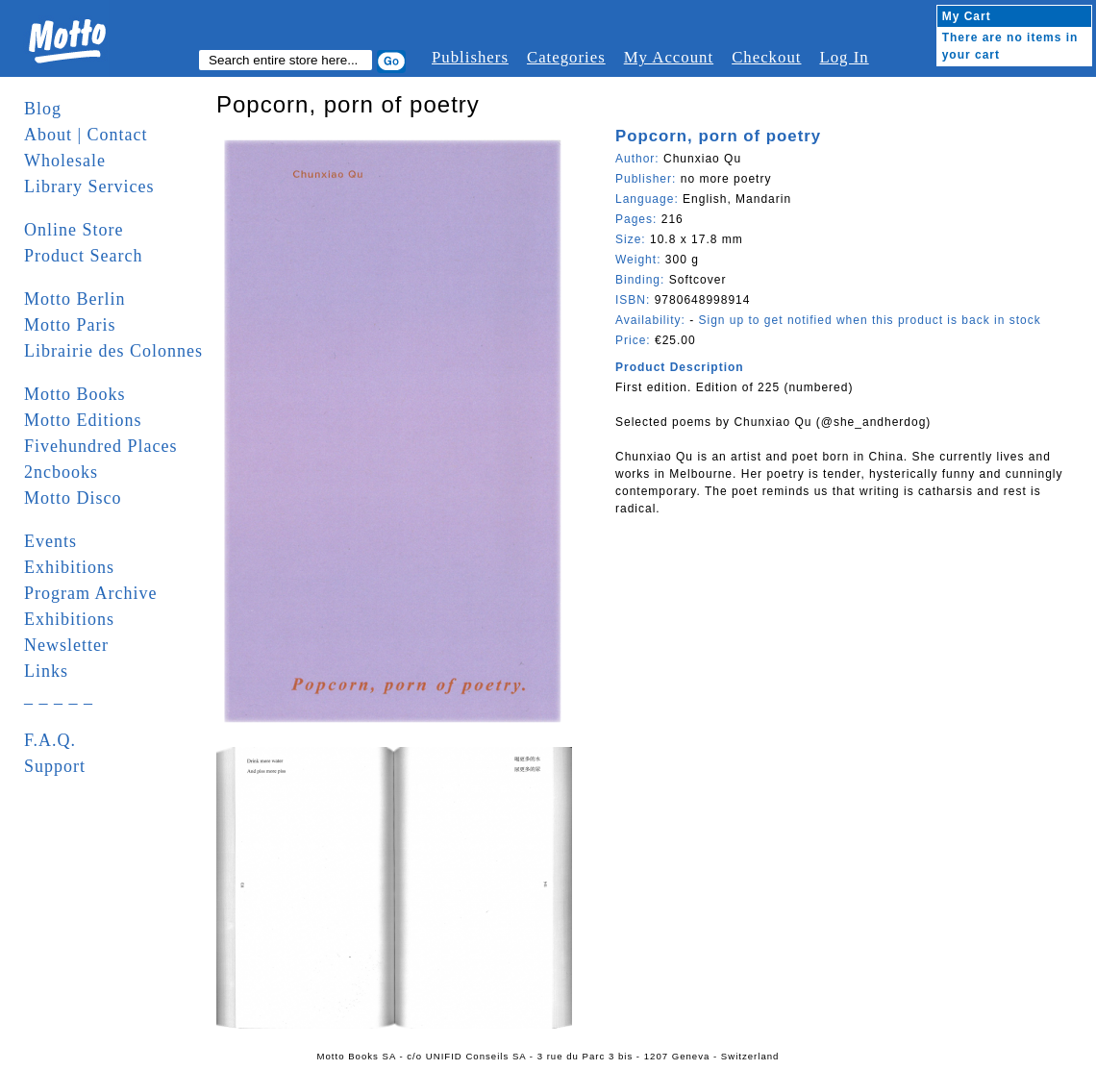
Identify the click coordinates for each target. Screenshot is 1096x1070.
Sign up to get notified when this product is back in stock (869, 320)
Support (55, 766)
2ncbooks (61, 472)
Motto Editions (83, 420)
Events (50, 541)
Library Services (89, 186)
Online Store (74, 229)
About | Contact (86, 134)
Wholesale (65, 160)
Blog (43, 108)
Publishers (470, 57)
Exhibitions (69, 567)
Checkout (766, 57)
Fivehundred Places (100, 446)
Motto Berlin (75, 299)
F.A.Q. (50, 740)
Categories (566, 57)
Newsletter (66, 645)
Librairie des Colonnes (113, 351)
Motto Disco (73, 498)
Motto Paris (70, 325)
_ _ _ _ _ (58, 697)
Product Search (83, 255)
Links (46, 671)
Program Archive (90, 593)
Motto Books (75, 394)
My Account (668, 57)
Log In (843, 57)
